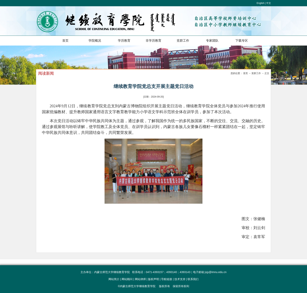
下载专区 (241, 40)
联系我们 (193, 279)
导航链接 (166, 279)
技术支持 (179, 279)
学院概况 (94, 40)
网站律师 (140, 279)
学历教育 (124, 40)
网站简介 (113, 279)
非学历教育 (153, 40)
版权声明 (153, 279)
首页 (65, 40)
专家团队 (212, 40)
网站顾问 (127, 279)
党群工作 (183, 40)
